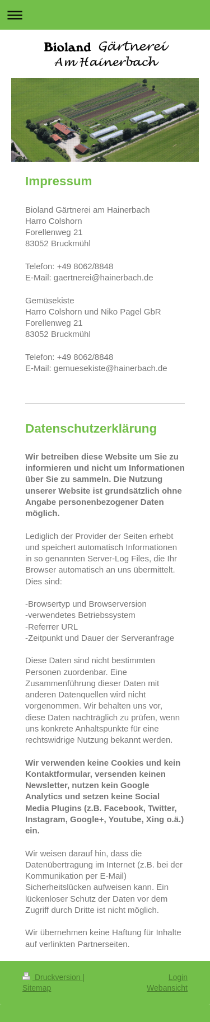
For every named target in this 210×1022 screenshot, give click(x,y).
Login (178, 977)
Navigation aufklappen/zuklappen (105, 15)
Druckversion (52, 977)
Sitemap (36, 987)
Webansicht (167, 987)
